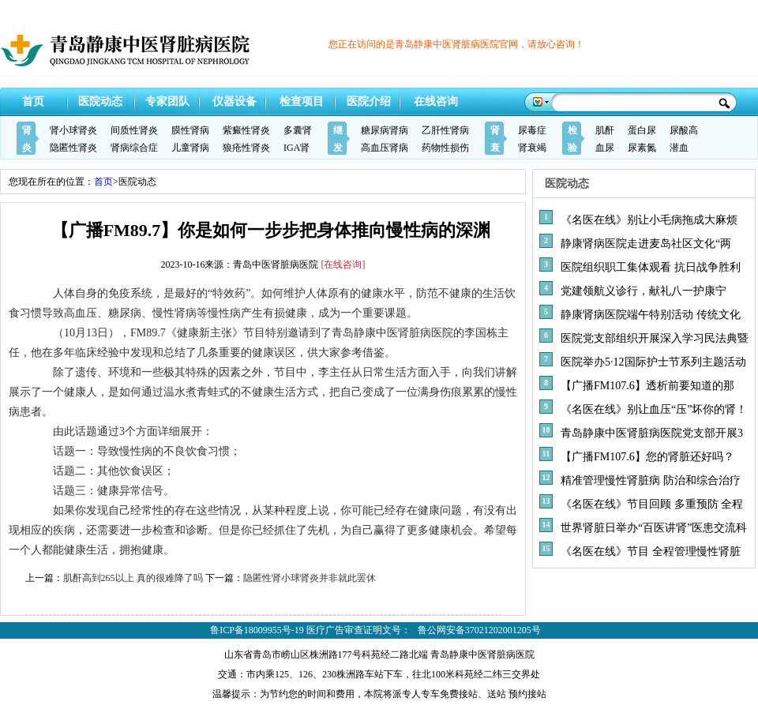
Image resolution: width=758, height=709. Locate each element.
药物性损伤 (445, 147)
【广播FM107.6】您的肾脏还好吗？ (647, 457)
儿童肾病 (190, 147)
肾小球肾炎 (73, 130)
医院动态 (100, 101)
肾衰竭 (532, 147)
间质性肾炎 (134, 130)
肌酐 (604, 130)
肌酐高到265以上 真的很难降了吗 (133, 577)
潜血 (679, 147)
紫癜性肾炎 (246, 130)
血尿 (604, 147)
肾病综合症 (134, 147)
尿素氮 (642, 147)
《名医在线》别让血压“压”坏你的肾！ (654, 409)
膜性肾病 (190, 130)
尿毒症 (532, 130)
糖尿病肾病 (384, 130)
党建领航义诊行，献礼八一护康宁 (643, 291)
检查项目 (302, 101)
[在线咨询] (343, 264)
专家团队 (167, 101)
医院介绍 (369, 101)
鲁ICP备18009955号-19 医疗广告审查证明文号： (310, 630)
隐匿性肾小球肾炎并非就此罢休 (309, 577)
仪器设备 (234, 101)
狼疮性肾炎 (246, 147)
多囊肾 (297, 130)
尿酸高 (684, 130)
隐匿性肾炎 (73, 147)
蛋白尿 (642, 130)
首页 (33, 101)
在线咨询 (436, 101)
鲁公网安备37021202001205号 (479, 630)
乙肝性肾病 (445, 130)
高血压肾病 (384, 147)
